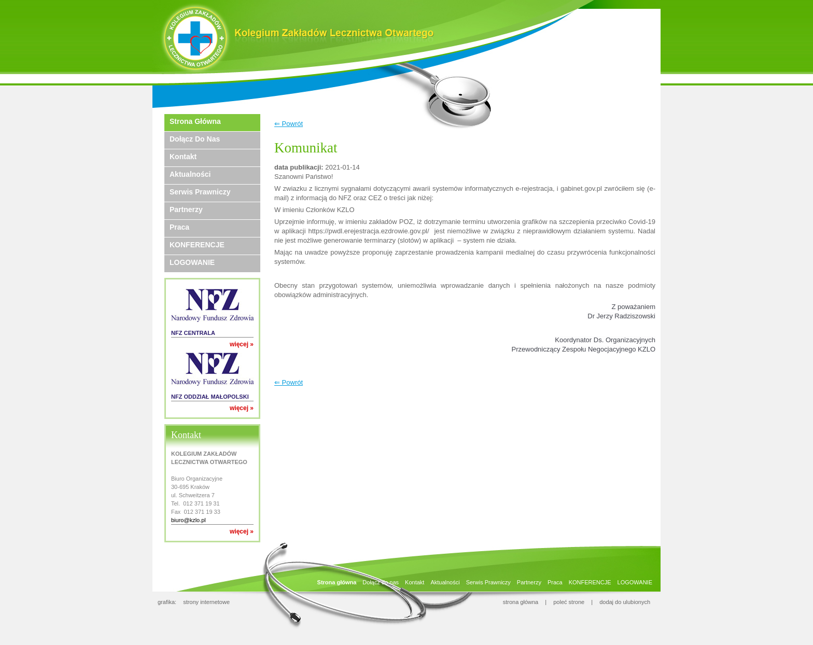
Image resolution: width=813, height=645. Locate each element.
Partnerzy (186, 209)
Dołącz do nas (195, 139)
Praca (179, 227)
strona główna (521, 602)
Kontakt (183, 156)
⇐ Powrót (288, 124)
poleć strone (568, 602)
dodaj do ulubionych (624, 602)
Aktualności (190, 174)
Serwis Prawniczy (200, 192)
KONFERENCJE (197, 245)
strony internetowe (206, 602)
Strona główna (195, 121)
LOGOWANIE (192, 262)
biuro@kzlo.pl (188, 520)
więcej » (242, 344)
